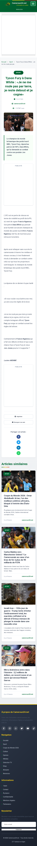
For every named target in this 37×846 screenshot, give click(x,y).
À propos (6, 793)
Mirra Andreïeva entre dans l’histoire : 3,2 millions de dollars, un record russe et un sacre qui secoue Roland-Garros (17, 675)
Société (5, 740)
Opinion (5, 755)
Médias (5, 759)
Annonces (6, 773)
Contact (5, 789)
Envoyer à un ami (18, 422)
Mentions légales (9, 800)
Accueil (3, 62)
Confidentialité (8, 797)
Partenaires (7, 804)
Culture (5, 751)
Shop (5, 766)
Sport (11, 62)
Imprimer (18, 416)
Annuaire (6, 770)
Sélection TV (7, 762)
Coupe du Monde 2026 (11, 748)
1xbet (5, 786)
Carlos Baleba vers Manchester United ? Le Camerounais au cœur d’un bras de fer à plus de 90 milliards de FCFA (16, 557)
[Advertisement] (18, 35)
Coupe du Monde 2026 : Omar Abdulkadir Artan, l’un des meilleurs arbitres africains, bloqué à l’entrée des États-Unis (18, 500)
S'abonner (19, 829)
